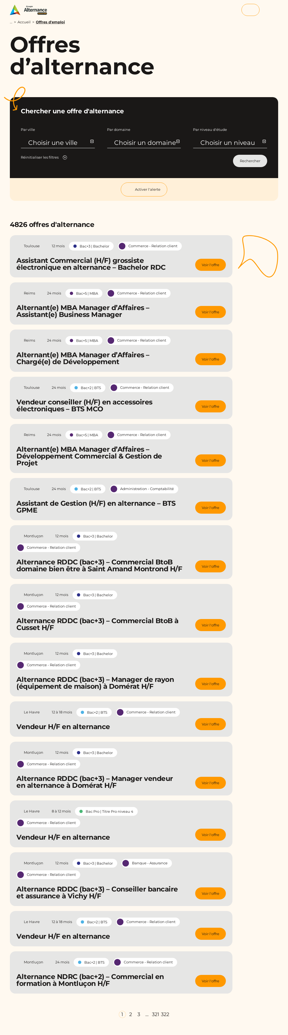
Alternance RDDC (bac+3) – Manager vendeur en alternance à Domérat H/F (94, 781)
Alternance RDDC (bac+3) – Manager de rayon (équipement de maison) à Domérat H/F (95, 682)
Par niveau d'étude (210, 129)
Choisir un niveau (232, 143)
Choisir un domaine (146, 143)
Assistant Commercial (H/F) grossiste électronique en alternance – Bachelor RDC (91, 263)
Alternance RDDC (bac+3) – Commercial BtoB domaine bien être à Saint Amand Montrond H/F (99, 565)
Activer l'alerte (144, 189)
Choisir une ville (60, 143)
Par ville (28, 129)
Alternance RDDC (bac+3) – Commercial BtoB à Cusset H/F (97, 624)
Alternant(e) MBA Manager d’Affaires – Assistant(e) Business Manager (82, 311)
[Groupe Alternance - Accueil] (31, 10)
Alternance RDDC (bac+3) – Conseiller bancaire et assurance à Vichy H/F (97, 892)
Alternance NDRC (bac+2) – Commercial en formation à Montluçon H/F (90, 980)
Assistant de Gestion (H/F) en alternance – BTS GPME (95, 506)
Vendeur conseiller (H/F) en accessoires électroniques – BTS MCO (84, 405)
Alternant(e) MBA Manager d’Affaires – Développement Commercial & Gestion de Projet (89, 456)
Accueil (24, 22)
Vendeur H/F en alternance (63, 726)
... (11, 22)
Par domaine (118, 129)
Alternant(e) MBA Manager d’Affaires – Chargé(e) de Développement (82, 358)
